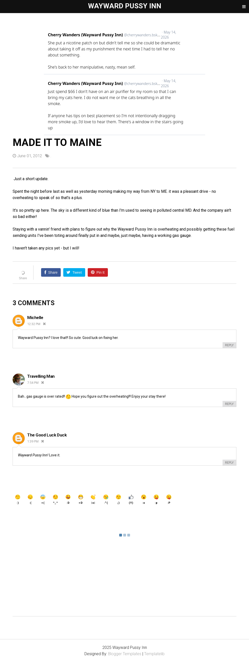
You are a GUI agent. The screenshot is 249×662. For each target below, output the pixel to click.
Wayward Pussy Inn (124, 6)
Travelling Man (41, 376)
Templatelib (154, 653)
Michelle (35, 317)
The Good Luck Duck (47, 434)
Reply (229, 345)
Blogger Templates (125, 653)
